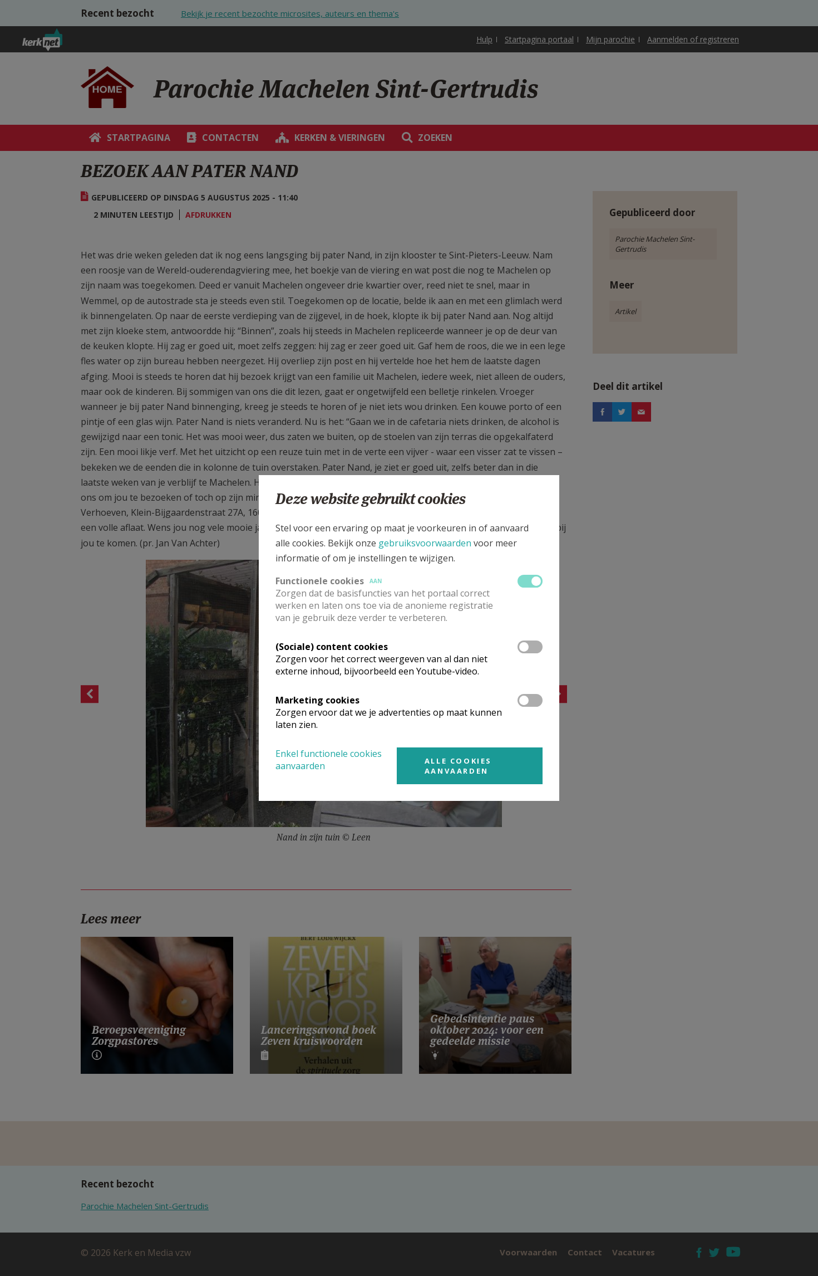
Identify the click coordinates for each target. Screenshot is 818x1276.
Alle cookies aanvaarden (458, 766)
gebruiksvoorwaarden (424, 543)
